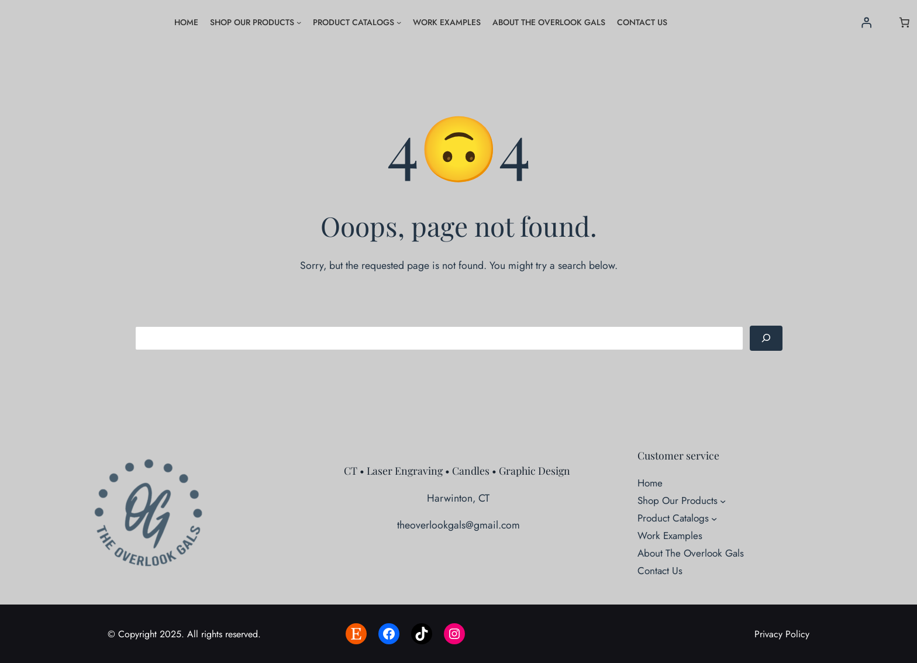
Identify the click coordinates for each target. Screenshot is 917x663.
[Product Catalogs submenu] (399, 22)
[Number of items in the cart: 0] (904, 22)
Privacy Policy (781, 634)
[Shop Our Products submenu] (299, 22)
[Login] (867, 22)
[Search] (766, 338)
